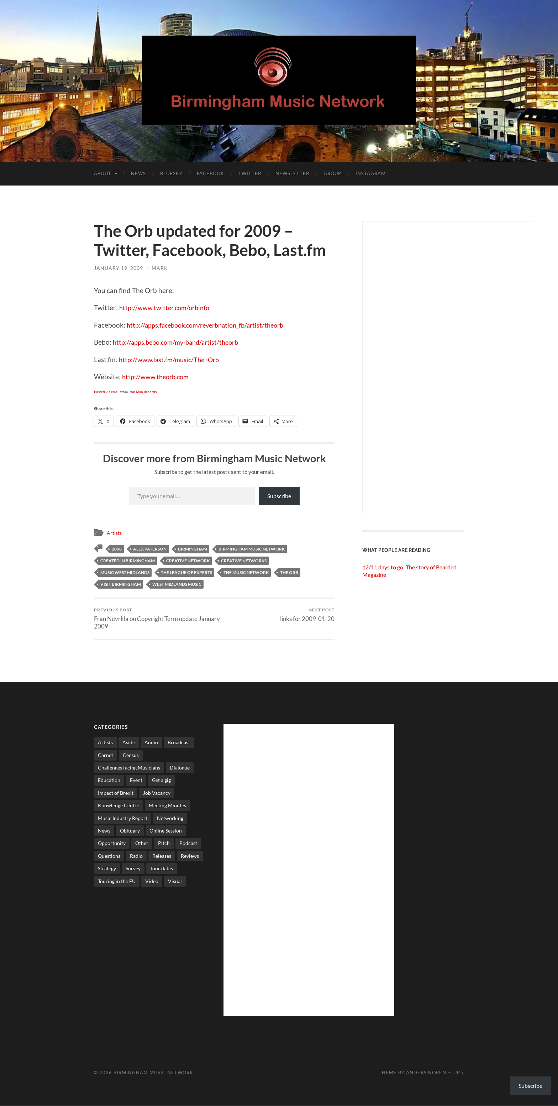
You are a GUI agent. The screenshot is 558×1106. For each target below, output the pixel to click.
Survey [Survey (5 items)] (133, 869)
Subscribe (279, 495)
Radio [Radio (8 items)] (136, 856)
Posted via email (107, 392)
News (138, 173)
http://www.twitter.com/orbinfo (167, 307)
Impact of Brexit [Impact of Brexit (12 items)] (115, 793)
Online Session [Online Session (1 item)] (165, 831)
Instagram (371, 173)
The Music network (246, 572)
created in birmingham (127, 560)
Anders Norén (426, 1073)
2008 (117, 548)
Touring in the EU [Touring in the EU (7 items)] (117, 881)
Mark (160, 268)
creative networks (244, 560)
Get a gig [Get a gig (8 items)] (161, 780)
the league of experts (186, 572)
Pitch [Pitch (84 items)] (164, 843)
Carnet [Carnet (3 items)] (105, 755)
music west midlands (124, 572)
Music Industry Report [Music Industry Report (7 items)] (122, 818)
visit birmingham (120, 583)
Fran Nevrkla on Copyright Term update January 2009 (153, 618)
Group (332, 173)
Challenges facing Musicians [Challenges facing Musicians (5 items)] (129, 768)
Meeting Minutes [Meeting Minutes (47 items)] (167, 806)
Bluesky (171, 173)
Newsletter (292, 173)
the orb (289, 572)
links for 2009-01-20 (307, 614)
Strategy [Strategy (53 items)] (107, 869)
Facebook (210, 173)
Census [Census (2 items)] (131, 755)
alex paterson (150, 548)
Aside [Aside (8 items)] (128, 743)
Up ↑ (458, 1073)
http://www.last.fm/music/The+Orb (171, 359)
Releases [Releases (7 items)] (161, 856)
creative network (188, 560)
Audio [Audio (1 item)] (151, 743)
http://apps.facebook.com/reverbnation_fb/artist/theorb (210, 325)
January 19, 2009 (118, 268)
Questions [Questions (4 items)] (109, 856)
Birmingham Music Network (153, 1073)
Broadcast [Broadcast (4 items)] (179, 743)
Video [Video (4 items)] (151, 881)
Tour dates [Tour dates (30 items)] (161, 869)
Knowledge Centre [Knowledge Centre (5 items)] (118, 806)
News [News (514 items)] (104, 831)
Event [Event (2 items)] (136, 780)
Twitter (249, 173)
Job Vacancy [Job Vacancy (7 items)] (156, 793)
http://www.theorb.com (157, 376)
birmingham (192, 548)
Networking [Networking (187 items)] (170, 818)
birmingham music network (252, 548)
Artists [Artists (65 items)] (105, 743)
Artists (115, 532)
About (102, 173)
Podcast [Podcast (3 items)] (188, 843)
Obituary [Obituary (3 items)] (130, 831)
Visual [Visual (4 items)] (175, 881)
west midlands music (176, 583)
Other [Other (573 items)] (141, 843)
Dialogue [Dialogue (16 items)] (180, 768)
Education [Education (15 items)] (109, 780)
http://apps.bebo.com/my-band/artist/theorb (179, 342)
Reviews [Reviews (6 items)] (190, 856)
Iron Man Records (142, 392)
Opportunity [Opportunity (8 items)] (112, 843)
